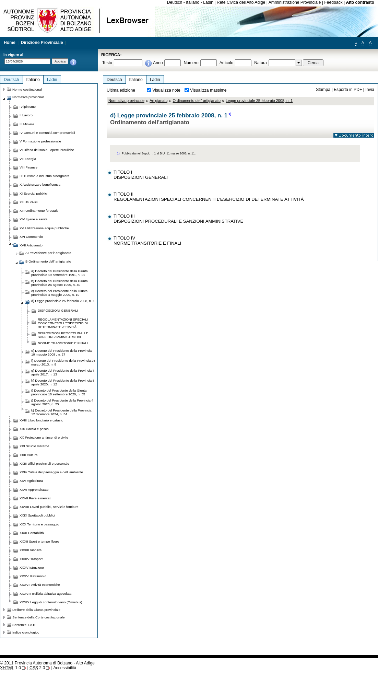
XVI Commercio (31, 237)
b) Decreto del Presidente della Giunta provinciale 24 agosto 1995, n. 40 (59, 283)
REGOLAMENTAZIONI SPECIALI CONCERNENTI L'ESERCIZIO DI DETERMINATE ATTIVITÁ (63, 323)
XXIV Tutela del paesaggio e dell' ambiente (51, 472)
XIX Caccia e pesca (34, 429)
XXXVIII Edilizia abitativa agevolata (45, 593)
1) (229, 114)
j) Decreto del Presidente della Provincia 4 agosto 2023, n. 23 (62, 402)
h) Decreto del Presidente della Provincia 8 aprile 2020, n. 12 (62, 382)
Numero (191, 62)
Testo (107, 62)
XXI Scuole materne (34, 446)
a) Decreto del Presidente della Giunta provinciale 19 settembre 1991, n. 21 (59, 273)
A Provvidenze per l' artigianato (48, 253)
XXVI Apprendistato (34, 489)
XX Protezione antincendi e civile (44, 437)
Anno (158, 62)
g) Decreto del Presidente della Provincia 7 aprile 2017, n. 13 (62, 372)
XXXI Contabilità (32, 533)
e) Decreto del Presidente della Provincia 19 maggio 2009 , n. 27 (61, 352)
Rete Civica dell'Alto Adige (241, 2)
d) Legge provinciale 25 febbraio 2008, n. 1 (63, 301)
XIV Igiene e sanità (34, 219)
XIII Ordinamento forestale (39, 210)
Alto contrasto (360, 2)
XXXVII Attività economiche (40, 585)
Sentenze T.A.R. (24, 625)
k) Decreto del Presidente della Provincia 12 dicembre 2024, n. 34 (61, 412)
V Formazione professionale (40, 141)
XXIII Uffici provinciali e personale (44, 463)
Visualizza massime (208, 90)
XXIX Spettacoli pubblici (37, 515)
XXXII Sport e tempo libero (39, 541)
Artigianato (158, 100)
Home (9, 42)
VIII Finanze (28, 167)
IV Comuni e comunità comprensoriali (47, 133)
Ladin (208, 2)
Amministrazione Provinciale (295, 2)
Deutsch (174, 2)
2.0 (37, 667)
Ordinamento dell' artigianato (197, 100)
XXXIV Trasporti (31, 559)
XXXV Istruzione (32, 567)
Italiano (192, 2)
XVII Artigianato (31, 245)
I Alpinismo (28, 106)
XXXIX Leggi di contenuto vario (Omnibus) (51, 602)
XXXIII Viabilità (31, 550)
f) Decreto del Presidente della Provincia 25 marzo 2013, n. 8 (63, 362)
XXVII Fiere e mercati (35, 498)
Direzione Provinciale (42, 42)
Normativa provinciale (126, 100)
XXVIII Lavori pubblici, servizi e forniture (49, 507)
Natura (260, 62)
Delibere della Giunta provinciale (36, 610)
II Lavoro (26, 115)
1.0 (10, 667)
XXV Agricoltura (31, 481)
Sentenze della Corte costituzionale (38, 617)
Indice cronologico (25, 632)
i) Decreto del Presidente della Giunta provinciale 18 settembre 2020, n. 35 (59, 392)
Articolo (227, 62)
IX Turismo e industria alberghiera (44, 176)
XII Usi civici (28, 202)
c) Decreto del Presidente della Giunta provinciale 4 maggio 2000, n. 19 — (59, 293)
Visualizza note (166, 90)
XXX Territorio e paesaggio (39, 524)
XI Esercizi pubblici (34, 193)
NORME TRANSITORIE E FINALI (63, 343)
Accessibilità (64, 667)
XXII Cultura (28, 455)
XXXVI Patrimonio (33, 576)
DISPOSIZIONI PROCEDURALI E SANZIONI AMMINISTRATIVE (63, 335)
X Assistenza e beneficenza (40, 184)
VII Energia (28, 159)
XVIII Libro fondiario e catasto (41, 420)
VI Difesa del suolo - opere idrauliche (47, 150)
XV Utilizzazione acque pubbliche (44, 228)
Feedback (333, 2)
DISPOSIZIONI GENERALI (58, 310)
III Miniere (27, 124)
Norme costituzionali (27, 89)
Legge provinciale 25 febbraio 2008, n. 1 (259, 100)
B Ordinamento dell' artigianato (48, 261)
